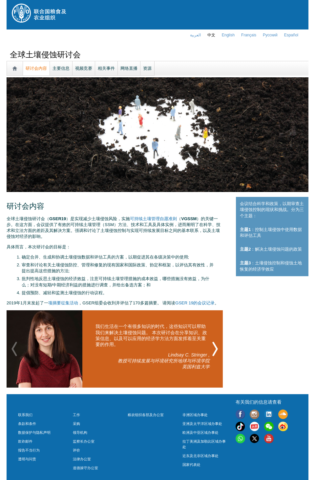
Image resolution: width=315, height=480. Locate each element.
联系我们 (25, 415)
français (248, 35)
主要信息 (61, 68)
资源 (147, 68)
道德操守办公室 (85, 468)
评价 (76, 450)
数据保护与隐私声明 (34, 432)
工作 (76, 415)
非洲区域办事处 (195, 415)
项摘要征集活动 (63, 302)
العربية (195, 35)
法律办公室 (82, 459)
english (228, 35)
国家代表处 (191, 465)
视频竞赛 (83, 68)
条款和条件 (27, 424)
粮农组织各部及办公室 (146, 415)
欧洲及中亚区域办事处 (200, 432)
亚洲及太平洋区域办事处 (202, 424)
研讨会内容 (36, 68)
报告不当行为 (29, 450)
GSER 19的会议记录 (195, 302)
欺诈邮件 (25, 441)
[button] (215, 349)
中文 (211, 35)
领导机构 (80, 432)
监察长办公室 (83, 441)
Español (291, 35)
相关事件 (106, 68)
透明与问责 (27, 459)
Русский (270, 35)
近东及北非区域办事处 (200, 456)
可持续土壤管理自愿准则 (153, 218)
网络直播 (128, 68)
